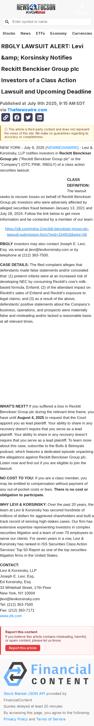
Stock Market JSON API (24, 693)
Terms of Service (50, 719)
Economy (58, 33)
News (26, 33)
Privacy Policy (16, 719)
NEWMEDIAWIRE (62, 148)
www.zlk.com (11, 616)
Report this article (23, 648)
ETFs (40, 33)
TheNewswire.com (27, 109)
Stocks (9, 33)
